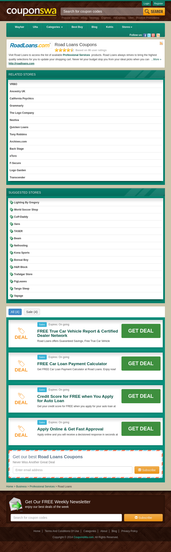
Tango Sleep (21, 288)
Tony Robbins (18, 134)
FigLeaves (20, 281)
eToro (13, 155)
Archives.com (18, 141)
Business (21, 486)
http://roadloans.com (22, 63)
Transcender (17, 177)
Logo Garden (18, 170)
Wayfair (19, 26)
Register (158, 3)
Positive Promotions (147, 17)
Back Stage (17, 148)
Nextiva (14, 120)
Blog (94, 26)
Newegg (94, 17)
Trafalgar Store (23, 274)
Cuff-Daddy (21, 216)
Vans (17, 224)
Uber (131, 17)
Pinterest (153, 35)
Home (9, 486)
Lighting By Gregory (26, 202)
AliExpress (119, 17)
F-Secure (15, 163)
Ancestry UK (17, 91)
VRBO (13, 84)
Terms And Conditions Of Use (62, 531)
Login (146, 3)
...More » (156, 59)
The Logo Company (22, 112)
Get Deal (140, 331)
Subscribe (147, 470)
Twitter (149, 35)
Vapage (18, 295)
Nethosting (21, 245)
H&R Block (21, 267)
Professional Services (77, 55)
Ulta (35, 26)
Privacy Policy (129, 531)
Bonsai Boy (21, 259)
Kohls (109, 26)
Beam (17, 238)
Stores (127, 26)
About (103, 531)
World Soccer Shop (26, 209)
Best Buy (77, 26)
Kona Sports (22, 252)
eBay (84, 17)
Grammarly (16, 105)
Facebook (145, 35)
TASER (18, 231)
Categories (54, 26)
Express (106, 17)
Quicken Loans (19, 127)
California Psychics (22, 98)
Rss (158, 35)
